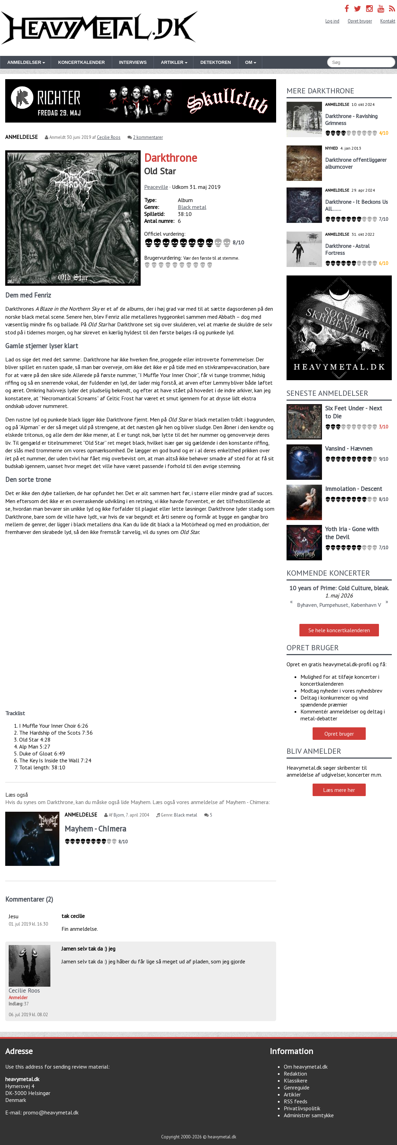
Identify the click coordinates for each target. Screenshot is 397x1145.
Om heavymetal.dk (306, 1066)
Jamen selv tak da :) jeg (88, 948)
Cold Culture (354, 588)
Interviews (133, 62)
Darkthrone (170, 157)
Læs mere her (339, 789)
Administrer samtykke (309, 1115)
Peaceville (156, 186)
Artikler (292, 1094)
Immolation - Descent (353, 489)
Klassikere (295, 1080)
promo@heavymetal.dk (50, 1112)
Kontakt (387, 21)
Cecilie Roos (109, 137)
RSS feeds (295, 1101)
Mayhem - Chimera (95, 829)
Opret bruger (360, 21)
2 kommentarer (148, 137)
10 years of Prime (312, 588)
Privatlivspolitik (302, 1108)
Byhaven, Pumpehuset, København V (339, 604)
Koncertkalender (81, 62)
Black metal (192, 206)
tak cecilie (73, 915)
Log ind (332, 21)
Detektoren (215, 62)
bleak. (381, 588)
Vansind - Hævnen (348, 448)
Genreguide (296, 1087)
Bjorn (119, 815)
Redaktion (295, 1073)
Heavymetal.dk (99, 28)
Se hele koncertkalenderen (339, 630)
